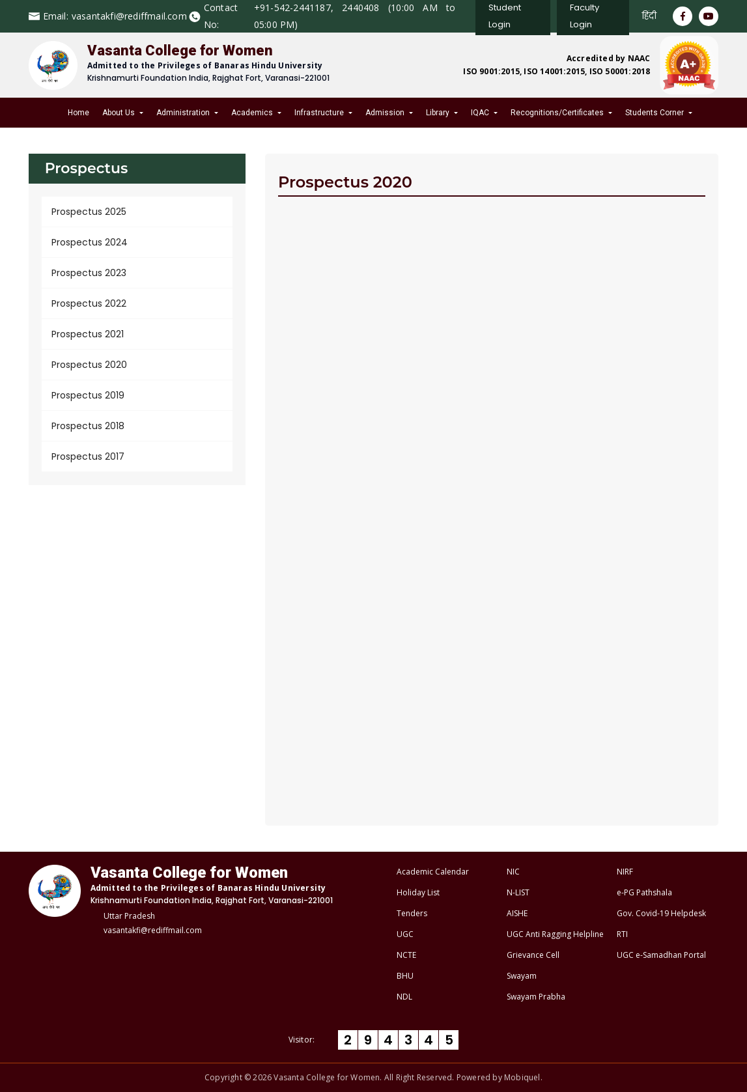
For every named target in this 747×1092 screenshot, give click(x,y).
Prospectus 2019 (87, 395)
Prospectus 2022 (88, 303)
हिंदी (649, 16)
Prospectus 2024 (89, 242)
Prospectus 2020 (89, 364)
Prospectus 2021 (87, 334)
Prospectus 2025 (88, 211)
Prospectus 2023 (88, 272)
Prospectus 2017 (87, 456)
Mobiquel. (523, 1077)
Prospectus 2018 (87, 425)
